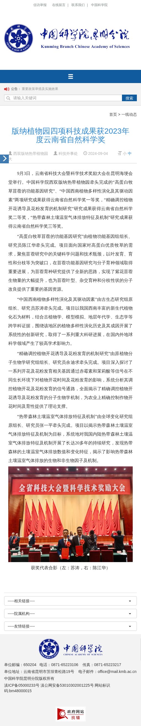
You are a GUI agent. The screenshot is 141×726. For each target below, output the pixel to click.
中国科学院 (99, 5)
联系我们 (78, 5)
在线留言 (58, 5)
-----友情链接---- (69, 626)
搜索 (129, 98)
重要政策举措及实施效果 (40, 89)
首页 (113, 114)
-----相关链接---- (69, 601)
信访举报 (40, 5)
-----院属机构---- (69, 613)
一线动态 (129, 114)
